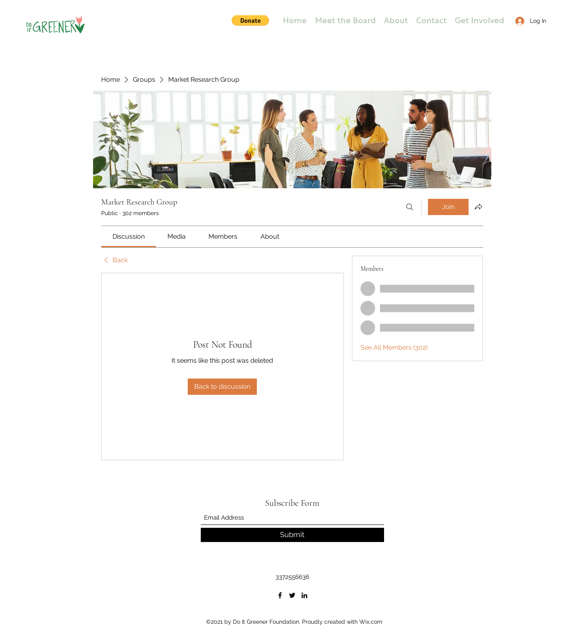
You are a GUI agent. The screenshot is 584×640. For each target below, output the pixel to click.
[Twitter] (292, 595)
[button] (250, 20)
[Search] (410, 207)
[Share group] (478, 206)
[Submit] (292, 535)
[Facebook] (280, 595)
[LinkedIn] (304, 595)
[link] (129, 236)
